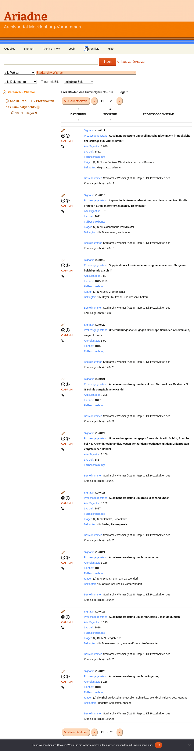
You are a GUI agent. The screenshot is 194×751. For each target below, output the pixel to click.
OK (158, 745)
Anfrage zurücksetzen (131, 61)
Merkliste (91, 48)
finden (107, 61)
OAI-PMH (67, 140)
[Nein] (189, 745)
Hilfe (110, 48)
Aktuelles (9, 48)
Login (72, 48)
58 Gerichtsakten (76, 101)
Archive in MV (51, 48)
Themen (29, 48)
